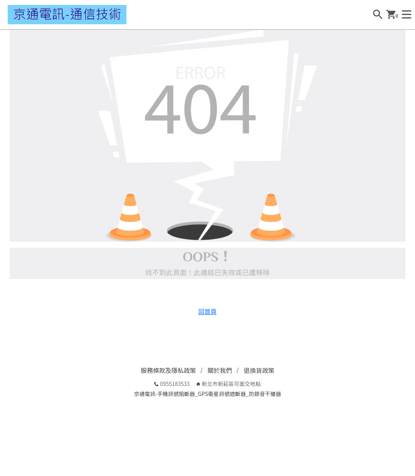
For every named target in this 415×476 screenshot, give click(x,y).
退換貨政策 (259, 370)
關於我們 (220, 370)
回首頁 (207, 311)
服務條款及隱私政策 (168, 370)
